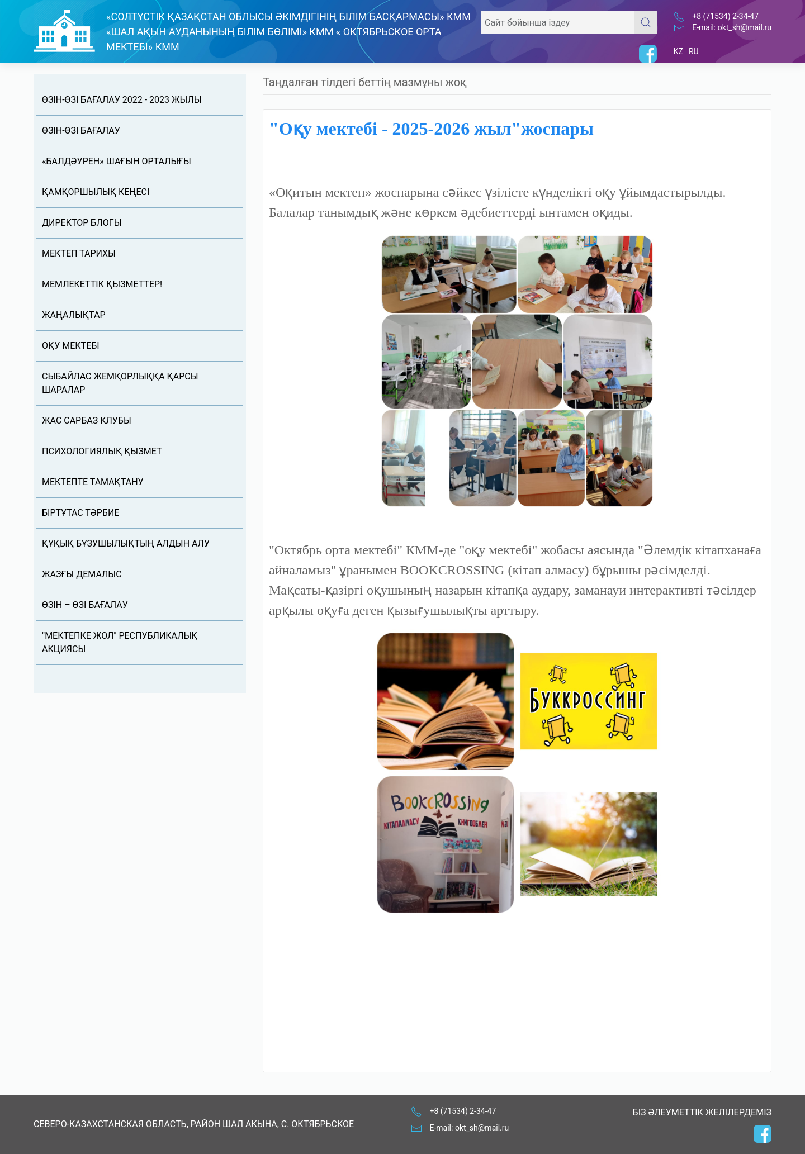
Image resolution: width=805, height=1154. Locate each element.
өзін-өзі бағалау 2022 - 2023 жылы (122, 99)
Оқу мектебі (71, 345)
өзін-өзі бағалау (81, 130)
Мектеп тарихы (79, 253)
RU (694, 51)
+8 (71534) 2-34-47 (725, 16)
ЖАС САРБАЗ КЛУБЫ (86, 420)
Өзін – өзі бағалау (85, 605)
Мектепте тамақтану (93, 482)
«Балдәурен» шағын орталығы (116, 161)
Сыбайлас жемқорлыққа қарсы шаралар (120, 383)
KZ (678, 51)
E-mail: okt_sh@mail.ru (731, 27)
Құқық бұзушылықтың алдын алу (126, 543)
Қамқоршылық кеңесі (95, 192)
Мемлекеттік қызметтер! (102, 284)
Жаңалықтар (74, 315)
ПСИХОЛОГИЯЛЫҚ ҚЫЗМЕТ (102, 451)
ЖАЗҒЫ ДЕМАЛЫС (82, 574)
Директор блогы (81, 222)
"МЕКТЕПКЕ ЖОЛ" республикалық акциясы (120, 642)
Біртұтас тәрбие (80, 512)
